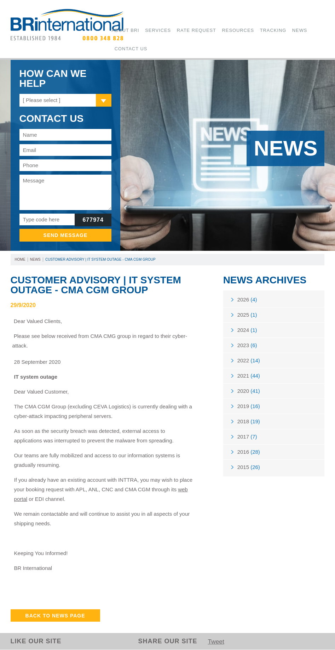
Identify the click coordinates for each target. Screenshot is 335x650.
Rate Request (187, 30)
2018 (248, 425)
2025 (247, 315)
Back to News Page (55, 615)
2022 (248, 362)
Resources (224, 30)
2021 (248, 378)
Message (65, 192)
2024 (247, 331)
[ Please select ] (41, 100)
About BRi (124, 30)
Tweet (216, 641)
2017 (247, 440)
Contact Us (128, 48)
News (278, 30)
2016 (248, 456)
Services (153, 30)
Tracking (255, 30)
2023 (247, 347)
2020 (248, 393)
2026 (247, 300)
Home (20, 259)
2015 (248, 471)
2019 (248, 409)
